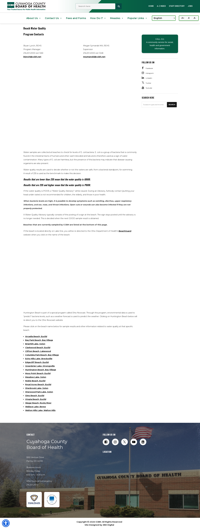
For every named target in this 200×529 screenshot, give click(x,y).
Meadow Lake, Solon (35, 377)
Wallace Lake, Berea (35, 406)
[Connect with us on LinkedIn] (143, 442)
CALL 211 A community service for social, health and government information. (159, 44)
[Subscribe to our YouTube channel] (133, 442)
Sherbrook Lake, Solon (36, 388)
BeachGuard (125, 231)
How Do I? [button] (98, 18)
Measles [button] (116, 18)
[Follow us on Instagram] (115, 442)
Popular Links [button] (137, 18)
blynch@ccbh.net (32, 57)
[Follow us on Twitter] (124, 442)
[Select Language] (164, 18)
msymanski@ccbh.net (94, 57)
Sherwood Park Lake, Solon (39, 392)
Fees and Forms (76, 18)
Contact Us (53, 18)
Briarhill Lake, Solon (35, 344)
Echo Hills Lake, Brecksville (38, 358)
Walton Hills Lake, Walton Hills (40, 410)
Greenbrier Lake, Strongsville (40, 366)
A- (195, 18)
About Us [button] (33, 18)
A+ (182, 18)
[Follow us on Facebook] (106, 442)
